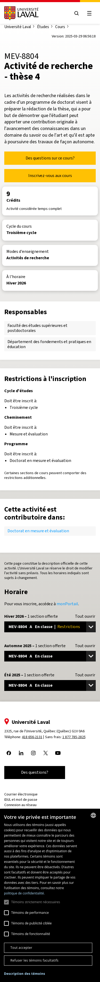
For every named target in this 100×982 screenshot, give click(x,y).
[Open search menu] (76, 13)
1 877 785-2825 (74, 736)
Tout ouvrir (85, 616)
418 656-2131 (32, 736)
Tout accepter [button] (21, 947)
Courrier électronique (21, 794)
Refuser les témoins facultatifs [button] (34, 960)
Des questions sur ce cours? (50, 158)
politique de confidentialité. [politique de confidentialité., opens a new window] (24, 893)
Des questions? (34, 772)
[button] (24, 974)
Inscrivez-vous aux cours (50, 175)
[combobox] (93, 815)
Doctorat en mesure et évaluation (38, 531)
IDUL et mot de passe (20, 799)
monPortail (67, 604)
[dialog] (50, 895)
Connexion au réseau (20, 804)
